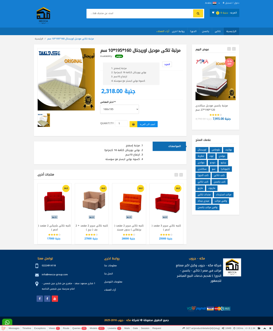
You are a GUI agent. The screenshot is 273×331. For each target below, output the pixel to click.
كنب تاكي (203, 183)
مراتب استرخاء (223, 196)
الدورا (193, 31)
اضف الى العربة (147, 124)
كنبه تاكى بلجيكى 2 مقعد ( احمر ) (54, 229)
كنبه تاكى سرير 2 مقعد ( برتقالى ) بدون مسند (129, 229)
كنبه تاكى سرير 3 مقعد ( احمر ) (166, 229)
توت (211, 157)
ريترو (223, 164)
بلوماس (216, 151)
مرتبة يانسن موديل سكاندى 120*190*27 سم (212, 107)
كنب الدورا (203, 176)
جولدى (201, 164)
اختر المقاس (108, 102)
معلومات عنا (110, 265)
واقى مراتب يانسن (207, 208)
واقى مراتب (221, 202)
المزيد (167, 64)
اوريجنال (202, 151)
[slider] (54, 236)
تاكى (218, 31)
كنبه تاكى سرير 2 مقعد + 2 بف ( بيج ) (92, 229)
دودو (212, 164)
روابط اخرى (178, 31)
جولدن (222, 157)
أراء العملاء (162, 31)
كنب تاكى (219, 176)
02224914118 (49, 265)
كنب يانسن (219, 183)
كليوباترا (225, 170)
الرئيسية (231, 31)
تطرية (201, 157)
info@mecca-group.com (55, 274)
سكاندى (202, 170)
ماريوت (211, 189)
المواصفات (174, 147)
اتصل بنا (108, 273)
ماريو (200, 189)
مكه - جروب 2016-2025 (117, 320)
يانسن (205, 31)
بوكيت (228, 151)
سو (213, 170)
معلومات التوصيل (113, 281)
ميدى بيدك (203, 202)
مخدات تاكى (204, 196)
